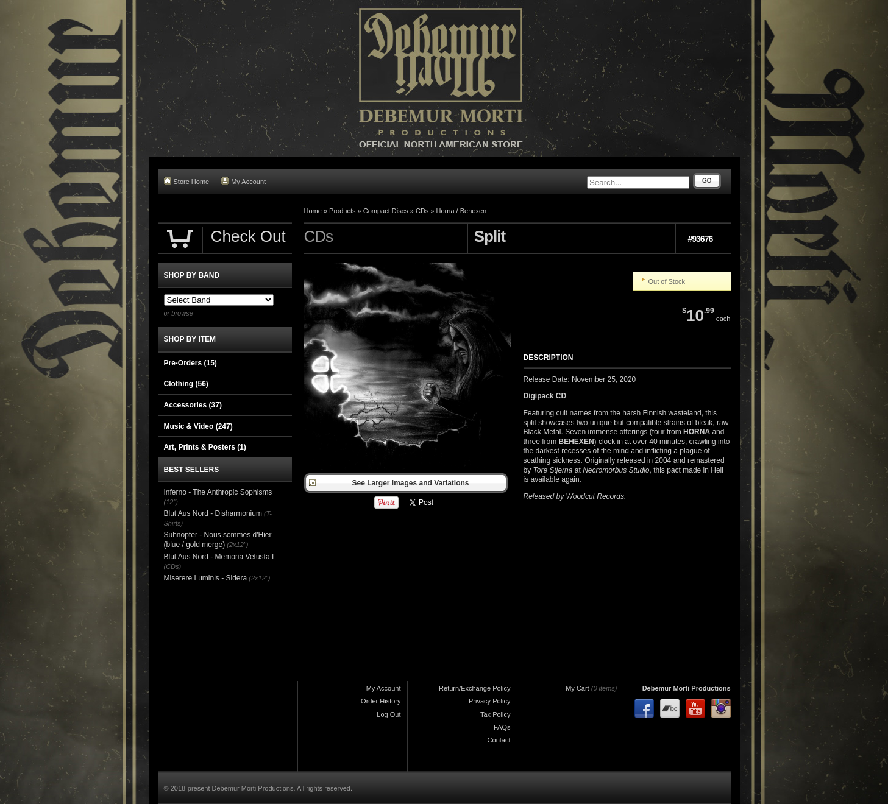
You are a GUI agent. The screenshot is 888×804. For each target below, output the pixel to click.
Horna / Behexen (461, 210)
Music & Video (198, 426)
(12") (171, 502)
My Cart (577, 688)
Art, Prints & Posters (205, 447)
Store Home (187, 181)
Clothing (186, 383)
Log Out (388, 714)
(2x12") (237, 544)
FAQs (502, 727)
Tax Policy (495, 714)
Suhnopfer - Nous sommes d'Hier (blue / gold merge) (218, 540)
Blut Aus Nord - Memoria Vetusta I (219, 556)
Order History (380, 701)
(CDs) (173, 566)
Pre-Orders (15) (190, 363)
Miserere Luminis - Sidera (205, 578)
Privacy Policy (489, 701)
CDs (422, 210)
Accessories (193, 405)
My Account (243, 181)
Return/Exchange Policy (474, 688)
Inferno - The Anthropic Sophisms (218, 492)
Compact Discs (385, 210)
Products (342, 210)
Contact (499, 740)
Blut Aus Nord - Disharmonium (213, 513)
